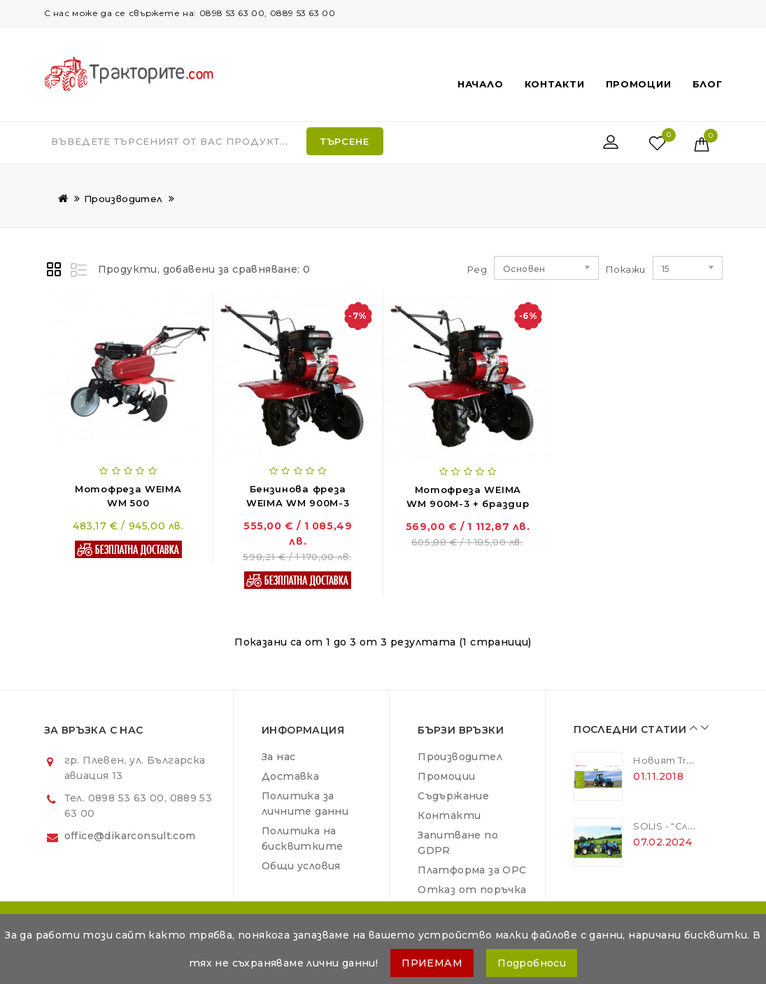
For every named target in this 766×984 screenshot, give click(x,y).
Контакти (555, 84)
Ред (477, 269)
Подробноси (531, 963)
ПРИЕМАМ (432, 963)
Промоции (639, 84)
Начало (480, 84)
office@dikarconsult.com (130, 835)
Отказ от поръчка (472, 889)
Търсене (344, 141)
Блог (708, 84)
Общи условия (301, 866)
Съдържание (453, 796)
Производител (123, 198)
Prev (690, 727)
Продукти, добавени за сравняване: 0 (204, 269)
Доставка (290, 776)
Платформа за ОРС (472, 870)
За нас (278, 756)
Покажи (611, 269)
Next (701, 727)
